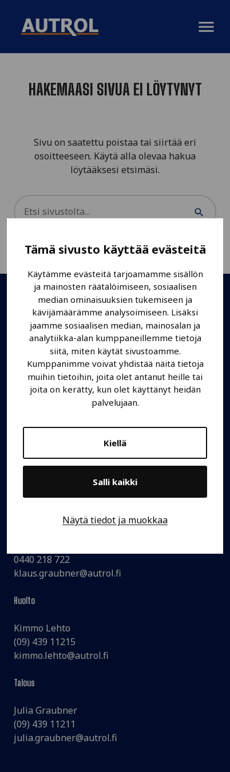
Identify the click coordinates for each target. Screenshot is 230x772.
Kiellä (115, 443)
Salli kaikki (115, 481)
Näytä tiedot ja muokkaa (115, 520)
